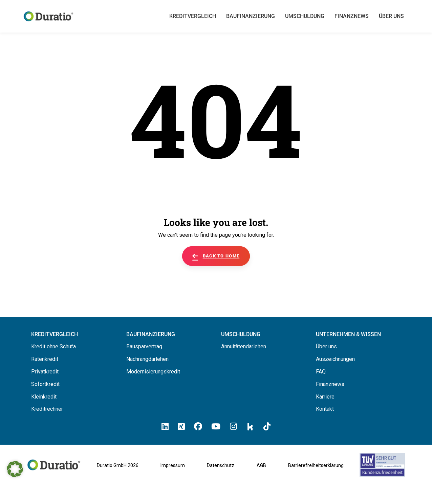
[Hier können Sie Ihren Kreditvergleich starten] (54, 334)
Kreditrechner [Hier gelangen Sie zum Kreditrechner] (47, 409)
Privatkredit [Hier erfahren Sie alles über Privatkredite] (45, 371)
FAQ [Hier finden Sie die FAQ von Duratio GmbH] (321, 371)
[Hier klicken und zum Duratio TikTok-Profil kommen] (267, 426)
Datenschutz (220, 465)
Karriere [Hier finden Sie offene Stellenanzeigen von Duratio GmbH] (325, 396)
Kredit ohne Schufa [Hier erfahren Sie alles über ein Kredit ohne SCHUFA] (53, 346)
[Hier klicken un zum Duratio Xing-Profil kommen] (181, 426)
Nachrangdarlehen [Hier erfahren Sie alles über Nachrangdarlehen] (147, 359)
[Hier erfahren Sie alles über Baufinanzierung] (150, 334)
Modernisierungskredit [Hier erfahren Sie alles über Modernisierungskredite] (153, 371)
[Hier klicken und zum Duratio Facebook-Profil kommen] (198, 426)
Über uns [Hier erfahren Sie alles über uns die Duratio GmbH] (326, 346)
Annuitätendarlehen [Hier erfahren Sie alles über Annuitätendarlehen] (243, 346)
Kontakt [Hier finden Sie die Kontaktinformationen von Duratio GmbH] (325, 409)
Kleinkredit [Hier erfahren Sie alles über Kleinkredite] (44, 396)
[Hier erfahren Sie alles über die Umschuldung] (240, 334)
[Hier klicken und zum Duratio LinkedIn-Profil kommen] (165, 426)
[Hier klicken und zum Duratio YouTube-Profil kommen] (215, 426)
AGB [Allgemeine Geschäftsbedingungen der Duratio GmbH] (261, 465)
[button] (15, 469)
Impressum (172, 465)
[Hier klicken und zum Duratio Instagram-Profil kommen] (233, 426)
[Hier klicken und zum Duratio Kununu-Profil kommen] (250, 426)
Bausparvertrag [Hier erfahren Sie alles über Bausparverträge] (144, 346)
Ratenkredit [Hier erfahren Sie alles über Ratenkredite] (44, 359)
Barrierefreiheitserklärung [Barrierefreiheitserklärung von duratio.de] (316, 465)
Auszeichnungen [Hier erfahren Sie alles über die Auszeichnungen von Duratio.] (335, 359)
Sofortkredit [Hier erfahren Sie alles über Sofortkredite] (45, 384)
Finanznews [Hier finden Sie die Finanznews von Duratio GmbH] (330, 384)
